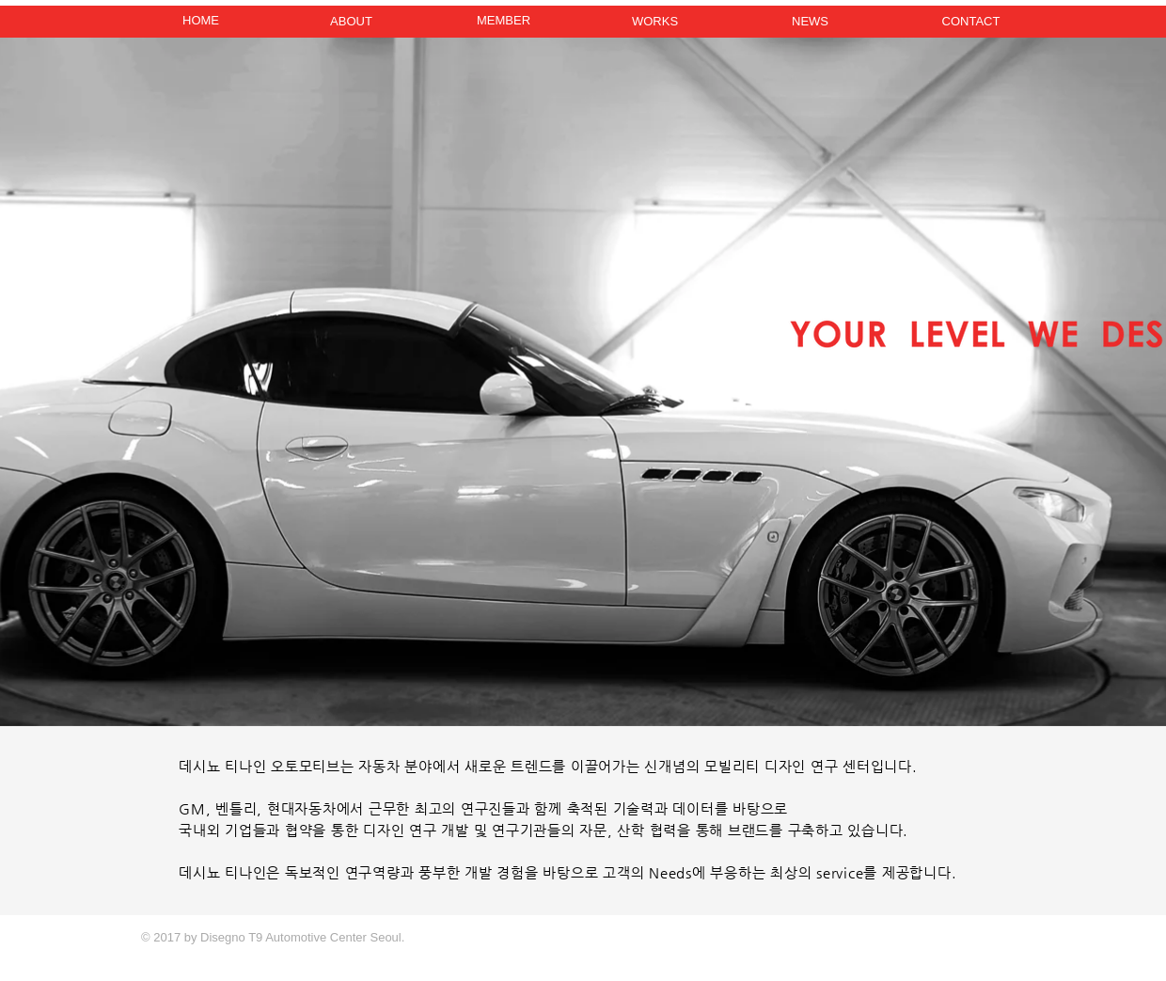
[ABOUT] (351, 22)
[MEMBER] (503, 21)
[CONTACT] (971, 22)
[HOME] (200, 21)
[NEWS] (810, 22)
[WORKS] (655, 22)
